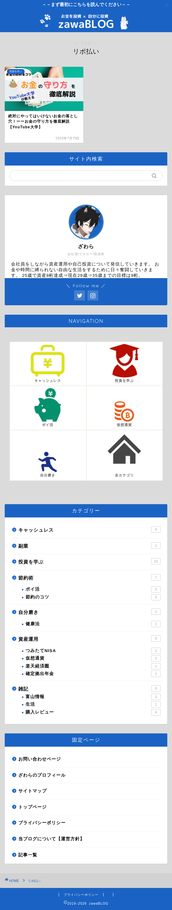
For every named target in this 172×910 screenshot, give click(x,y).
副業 (89, 545)
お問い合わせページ (39, 759)
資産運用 (89, 638)
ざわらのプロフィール (42, 775)
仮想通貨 (93, 658)
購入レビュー (93, 712)
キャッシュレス (89, 529)
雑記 (89, 688)
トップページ (32, 807)
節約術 (89, 577)
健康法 (93, 624)
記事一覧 (27, 855)
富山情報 (93, 697)
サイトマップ (32, 791)
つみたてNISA (93, 651)
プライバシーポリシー (42, 822)
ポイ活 (93, 589)
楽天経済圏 (93, 666)
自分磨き (89, 612)
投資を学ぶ (89, 561)
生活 (93, 704)
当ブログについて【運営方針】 (51, 839)
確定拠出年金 (93, 674)
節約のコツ (93, 597)
